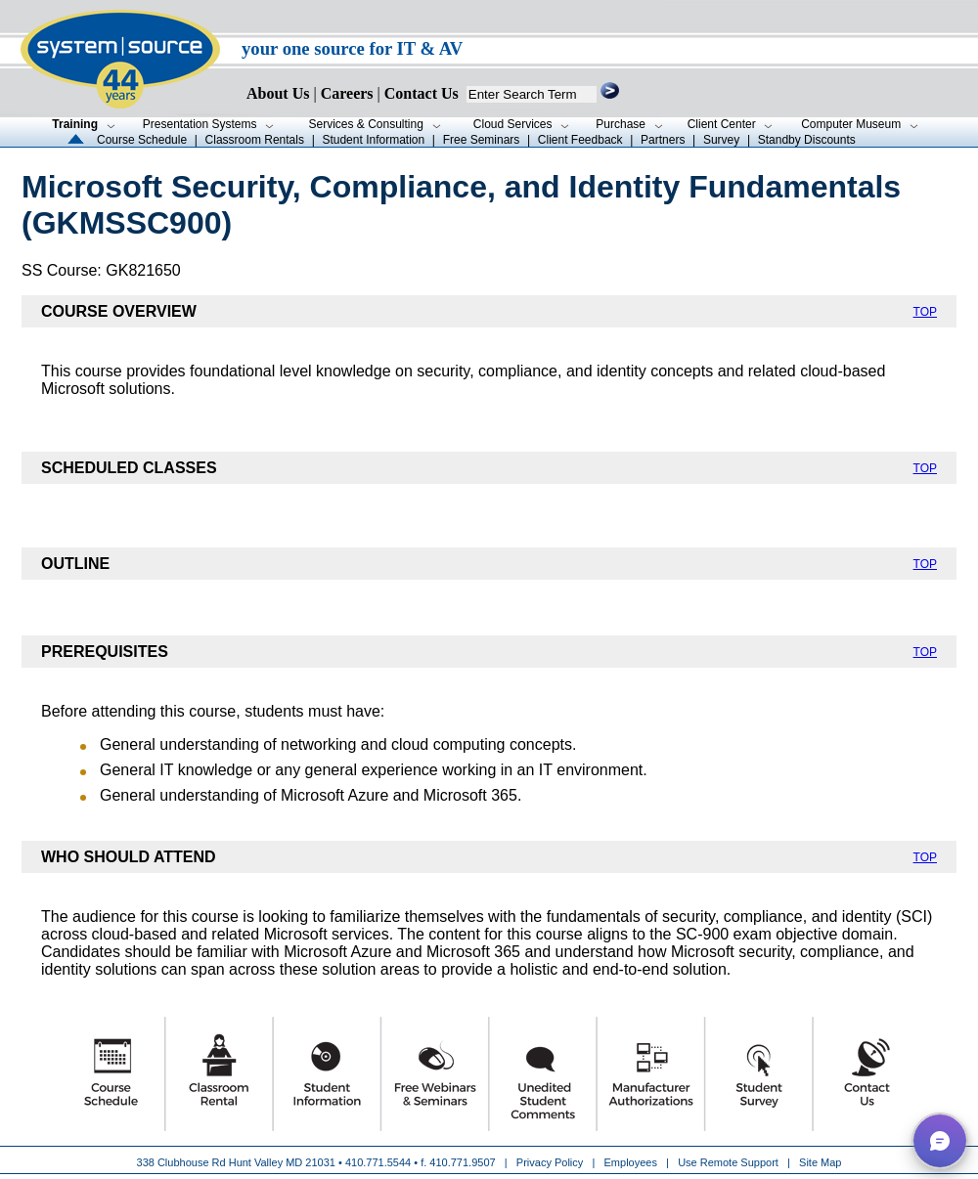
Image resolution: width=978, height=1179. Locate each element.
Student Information (373, 140)
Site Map (820, 1162)
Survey (721, 140)
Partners (663, 140)
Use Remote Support (728, 1162)
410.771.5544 (378, 1162)
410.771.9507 (462, 1162)
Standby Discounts (807, 140)
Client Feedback (580, 140)
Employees (630, 1162)
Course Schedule (142, 140)
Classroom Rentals (254, 140)
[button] (939, 1141)
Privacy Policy (551, 1162)
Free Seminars (481, 140)
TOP (925, 312)
